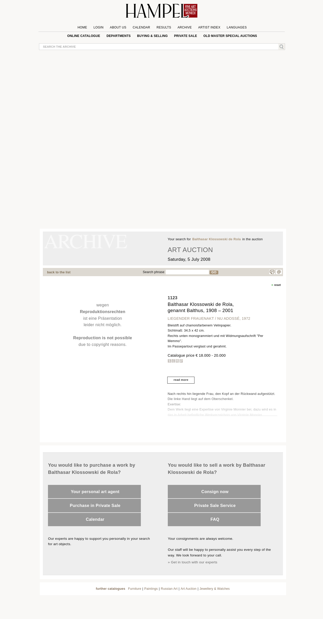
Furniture (134, 589)
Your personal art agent (95, 491)
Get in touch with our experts (194, 562)
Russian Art (169, 589)
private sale (185, 36)
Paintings (151, 589)
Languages (237, 27)
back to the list (59, 272)
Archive (185, 27)
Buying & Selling (152, 36)
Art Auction (189, 589)
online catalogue (83, 36)
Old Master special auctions (230, 36)
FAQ (215, 519)
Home (82, 27)
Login (98, 27)
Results (163, 27)
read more (180, 379)
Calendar (141, 27)
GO (214, 272)
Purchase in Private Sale (95, 505)
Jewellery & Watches (215, 589)
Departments (118, 36)
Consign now (215, 491)
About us (118, 27)
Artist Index (209, 27)
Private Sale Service (215, 505)
